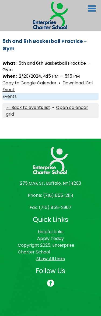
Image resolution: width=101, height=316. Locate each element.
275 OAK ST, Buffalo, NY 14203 (50, 183)
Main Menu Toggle (92, 8)
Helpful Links (51, 232)
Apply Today (50, 238)
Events (9, 96)
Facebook (50, 284)
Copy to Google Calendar (29, 83)
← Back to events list (28, 107)
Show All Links (50, 259)
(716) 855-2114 (58, 195)
